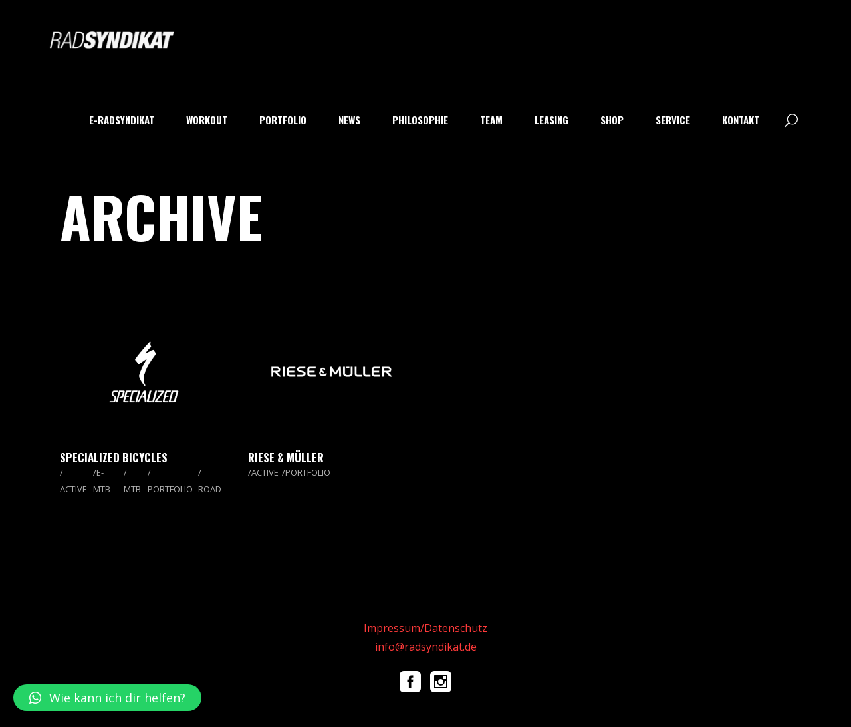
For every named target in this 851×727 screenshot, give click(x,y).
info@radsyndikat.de (426, 646)
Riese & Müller (286, 457)
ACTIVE (73, 489)
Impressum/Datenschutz (425, 628)
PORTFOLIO (170, 489)
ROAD (209, 489)
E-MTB (101, 480)
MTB (132, 489)
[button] (107, 697)
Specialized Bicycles (114, 457)
